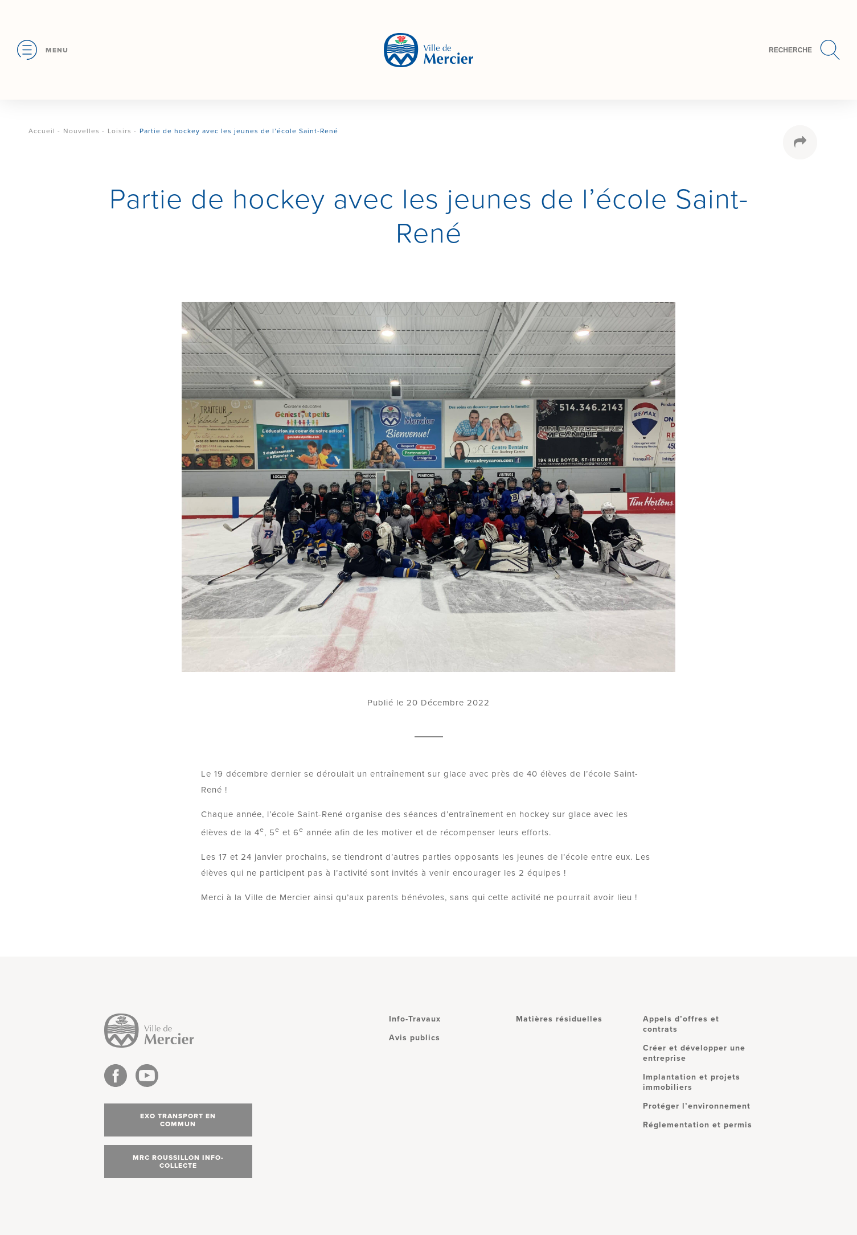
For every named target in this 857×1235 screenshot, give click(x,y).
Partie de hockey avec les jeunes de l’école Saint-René (239, 131)
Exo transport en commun (178, 1120)
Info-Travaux (415, 1019)
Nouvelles (81, 131)
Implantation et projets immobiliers (691, 1082)
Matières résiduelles (559, 1019)
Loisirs (120, 131)
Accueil (41, 131)
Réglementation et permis (697, 1125)
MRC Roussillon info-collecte (178, 1162)
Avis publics (414, 1038)
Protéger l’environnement (697, 1106)
